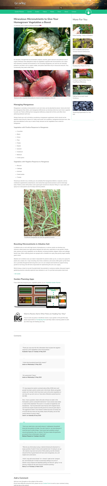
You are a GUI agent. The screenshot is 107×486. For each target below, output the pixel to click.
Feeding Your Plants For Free (81, 66)
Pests (59, 12)
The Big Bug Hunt (41, 320)
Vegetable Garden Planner (53, 282)
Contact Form (46, 483)
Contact (74, 12)
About (66, 12)
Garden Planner (19, 12)
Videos (45, 12)
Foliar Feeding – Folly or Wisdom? (83, 35)
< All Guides (17, 274)
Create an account (77, 3)
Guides (37, 12)
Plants (52, 12)
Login (88, 3)
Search (17, 8)
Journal (29, 12)
